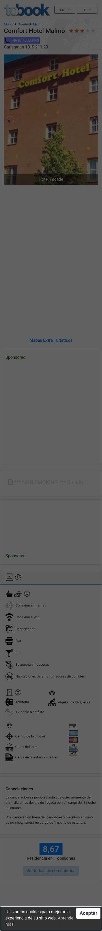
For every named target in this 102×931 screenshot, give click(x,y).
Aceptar (88, 913)
